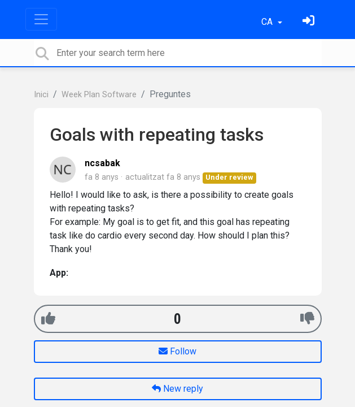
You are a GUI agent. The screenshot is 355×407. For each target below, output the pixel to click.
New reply (177, 388)
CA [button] (268, 21)
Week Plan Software (99, 94)
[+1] (48, 318)
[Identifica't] (310, 21)
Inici (41, 94)
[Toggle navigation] (41, 19)
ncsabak (102, 163)
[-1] (307, 318)
